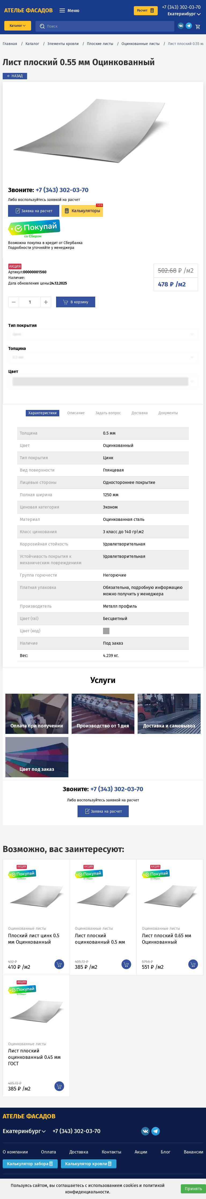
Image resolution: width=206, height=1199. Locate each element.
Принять (193, 1188)
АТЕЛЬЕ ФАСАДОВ (29, 1116)
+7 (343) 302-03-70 (181, 7)
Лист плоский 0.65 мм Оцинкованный (166, 939)
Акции (141, 1152)
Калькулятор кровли (88, 1163)
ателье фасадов (28, 10)
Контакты (111, 1152)
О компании (15, 1152)
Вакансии (193, 1152)
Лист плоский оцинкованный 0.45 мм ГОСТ (34, 1057)
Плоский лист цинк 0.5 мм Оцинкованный (33, 939)
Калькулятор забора (30, 1163)
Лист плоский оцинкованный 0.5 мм (100, 939)
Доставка (78, 1152)
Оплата (48, 1152)
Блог (165, 1152)
